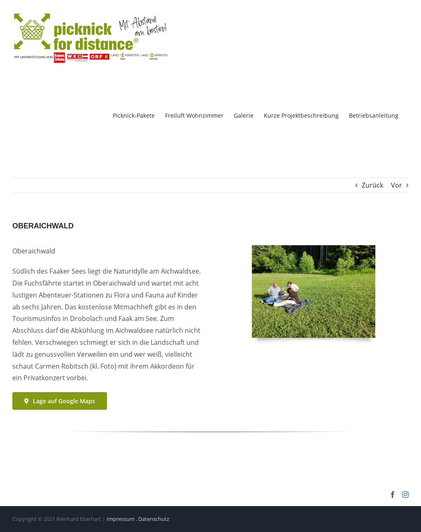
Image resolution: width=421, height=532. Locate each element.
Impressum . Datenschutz (138, 519)
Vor (396, 185)
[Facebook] (392, 494)
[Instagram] (405, 494)
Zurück (372, 185)
